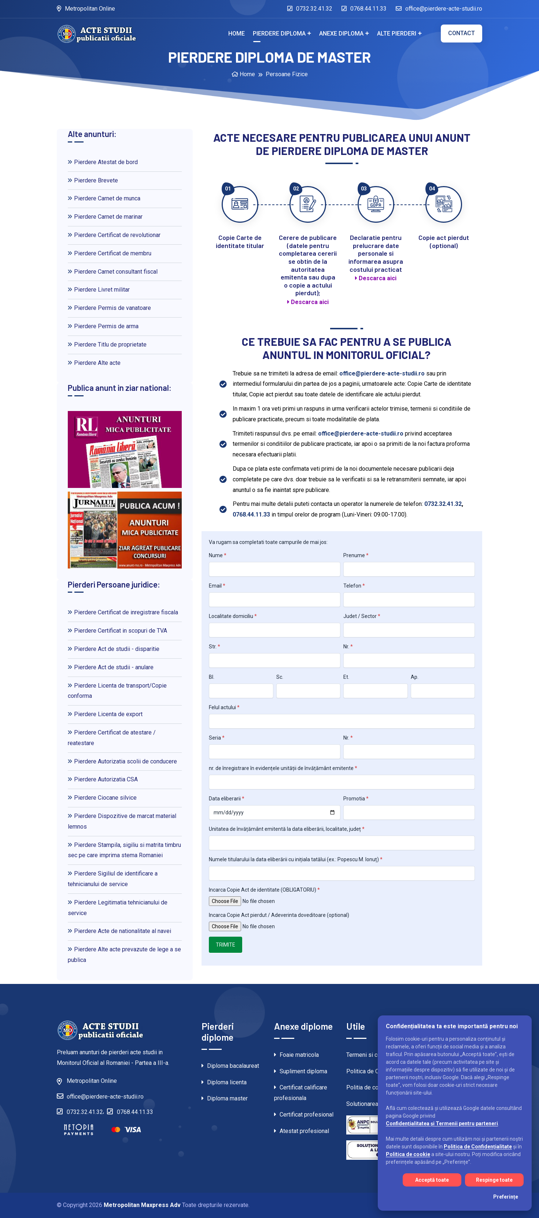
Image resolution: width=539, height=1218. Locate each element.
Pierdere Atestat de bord (103, 162)
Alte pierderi (396, 33)
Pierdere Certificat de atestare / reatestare (112, 738)
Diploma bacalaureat (230, 1065)
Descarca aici (308, 302)
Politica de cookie (408, 1154)
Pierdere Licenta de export (105, 714)
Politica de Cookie (369, 1071)
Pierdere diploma (279, 33)
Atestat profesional (301, 1131)
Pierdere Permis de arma (103, 326)
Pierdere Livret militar (99, 289)
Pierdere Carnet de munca (104, 198)
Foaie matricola (296, 1054)
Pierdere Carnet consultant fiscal (113, 271)
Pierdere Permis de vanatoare (109, 307)
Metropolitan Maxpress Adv (142, 1205)
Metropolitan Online (86, 8)
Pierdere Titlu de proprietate (107, 344)
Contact (461, 33)
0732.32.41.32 (309, 8)
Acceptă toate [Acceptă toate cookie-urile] (432, 1180)
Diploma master (225, 1098)
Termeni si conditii (369, 1054)
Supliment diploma (300, 1071)
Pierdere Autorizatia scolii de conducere (122, 761)
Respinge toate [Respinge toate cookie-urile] (494, 1180)
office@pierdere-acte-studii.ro (439, 8)
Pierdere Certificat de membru (109, 253)
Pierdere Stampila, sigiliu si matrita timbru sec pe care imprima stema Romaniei (124, 850)
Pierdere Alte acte (94, 362)
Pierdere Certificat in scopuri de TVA (117, 630)
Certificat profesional (303, 1114)
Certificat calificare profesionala (300, 1093)
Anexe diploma (341, 33)
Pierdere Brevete (93, 180)
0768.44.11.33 (364, 8)
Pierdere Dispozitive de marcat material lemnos (122, 821)
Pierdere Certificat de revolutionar (114, 235)
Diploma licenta (224, 1082)
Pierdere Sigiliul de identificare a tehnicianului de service (113, 879)
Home (236, 33)
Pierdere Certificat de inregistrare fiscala (123, 612)
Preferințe (505, 1197)
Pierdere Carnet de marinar (105, 216)
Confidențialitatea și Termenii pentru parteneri (442, 1123)
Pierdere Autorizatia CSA (103, 779)
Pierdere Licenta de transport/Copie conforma (117, 691)
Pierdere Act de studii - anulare (111, 667)
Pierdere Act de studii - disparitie (113, 648)
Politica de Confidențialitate (478, 1146)
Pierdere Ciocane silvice (102, 797)
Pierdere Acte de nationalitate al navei (119, 931)
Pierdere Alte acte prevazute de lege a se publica (124, 954)
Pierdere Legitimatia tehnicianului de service (117, 908)
